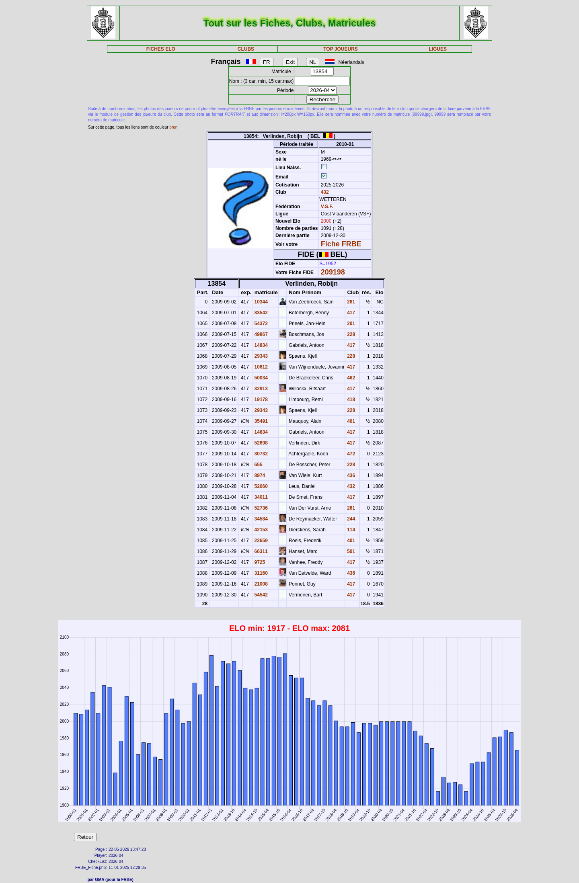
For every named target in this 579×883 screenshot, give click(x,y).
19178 (260, 399)
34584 (260, 519)
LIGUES (438, 49)
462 (350, 378)
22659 (260, 540)
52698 (260, 443)
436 (350, 475)
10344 (260, 302)
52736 (260, 508)
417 (350, 313)
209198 (333, 272)
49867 (260, 334)
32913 (260, 388)
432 (324, 192)
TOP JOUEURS (340, 49)
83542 (260, 313)
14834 (260, 345)
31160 (260, 573)
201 (350, 323)
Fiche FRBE (341, 244)
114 (350, 530)
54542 (260, 595)
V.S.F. (327, 206)
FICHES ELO (160, 49)
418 (350, 399)
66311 (260, 551)
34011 (260, 497)
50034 (260, 378)
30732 (260, 454)
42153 (260, 530)
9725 (259, 562)
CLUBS (246, 49)
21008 (260, 584)
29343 (260, 356)
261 (350, 302)
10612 (260, 367)
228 (350, 334)
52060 (260, 486)
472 (350, 454)
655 (257, 464)
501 (350, 551)
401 (350, 421)
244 (350, 519)
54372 (260, 323)
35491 (260, 421)
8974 (259, 475)
